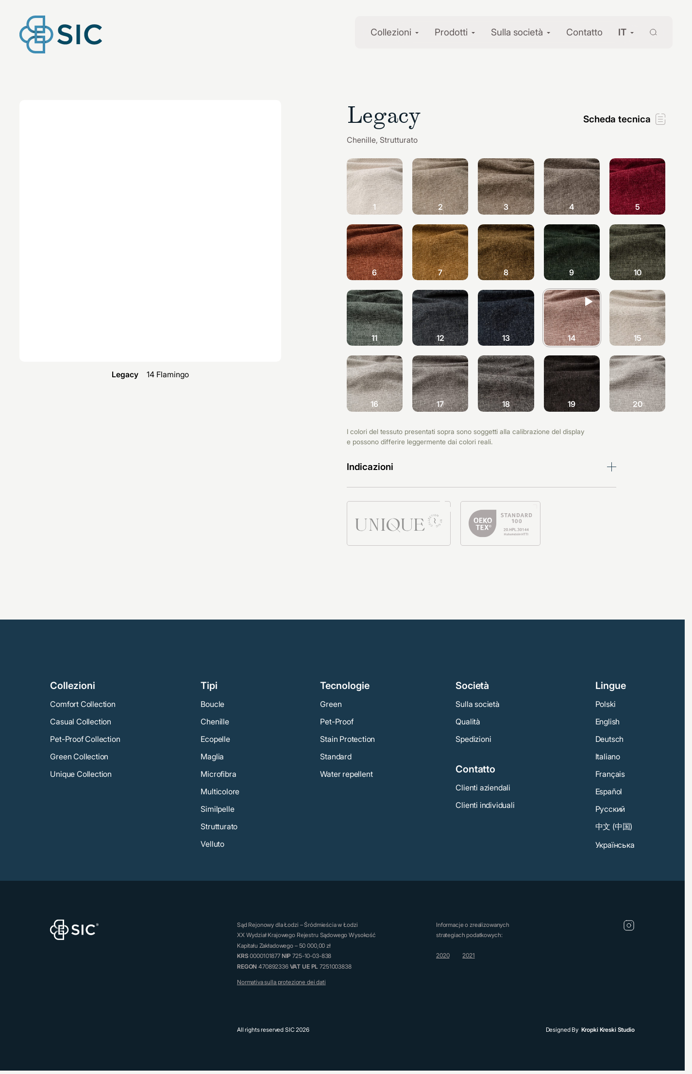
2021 (468, 955)
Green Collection (79, 756)
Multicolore (220, 791)
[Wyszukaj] (647, 31)
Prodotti (451, 32)
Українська (615, 845)
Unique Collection (81, 774)
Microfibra (218, 774)
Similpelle (217, 809)
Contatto (584, 32)
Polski (605, 704)
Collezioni (391, 32)
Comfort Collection (82, 704)
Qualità (468, 721)
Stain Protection (347, 739)
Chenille (215, 721)
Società (472, 685)
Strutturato (219, 826)
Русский (610, 809)
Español (609, 791)
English (607, 721)
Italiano (607, 756)
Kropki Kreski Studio (608, 1029)
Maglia (212, 756)
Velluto (212, 844)
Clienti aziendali (483, 787)
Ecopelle (215, 739)
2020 (442, 955)
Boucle (212, 704)
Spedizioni (473, 739)
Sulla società (517, 32)
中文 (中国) (614, 826)
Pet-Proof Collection (85, 739)
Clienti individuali (485, 805)
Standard (335, 756)
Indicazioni (370, 466)
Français (610, 774)
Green (330, 704)
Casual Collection (80, 721)
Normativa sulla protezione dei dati (281, 982)
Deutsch (609, 739)
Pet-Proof (336, 721)
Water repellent (346, 774)
